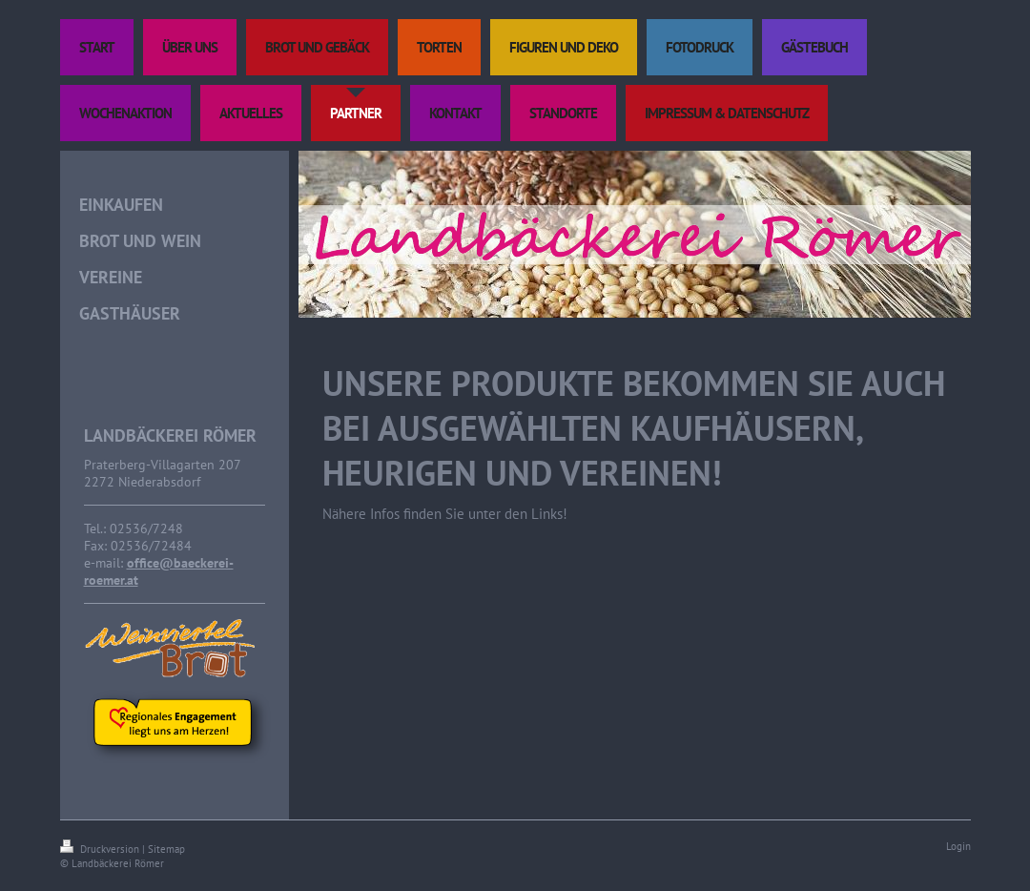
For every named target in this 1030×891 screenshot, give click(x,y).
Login (958, 846)
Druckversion (101, 849)
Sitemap (166, 849)
